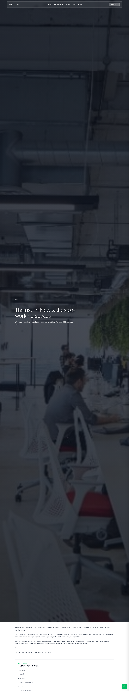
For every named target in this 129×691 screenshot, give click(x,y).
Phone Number (22, 687)
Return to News (20, 648)
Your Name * (22, 670)
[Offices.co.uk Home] (15, 4)
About (68, 4)
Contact (80, 4)
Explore (114, 4)
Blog (74, 4)
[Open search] (124, 686)
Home (50, 4)
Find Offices (58, 4)
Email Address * (22, 678)
